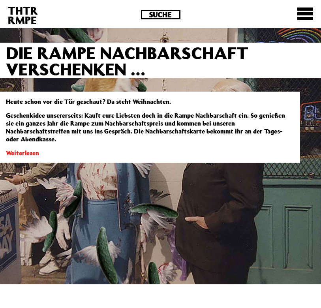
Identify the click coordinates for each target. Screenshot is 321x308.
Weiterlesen (22, 153)
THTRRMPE (23, 15)
